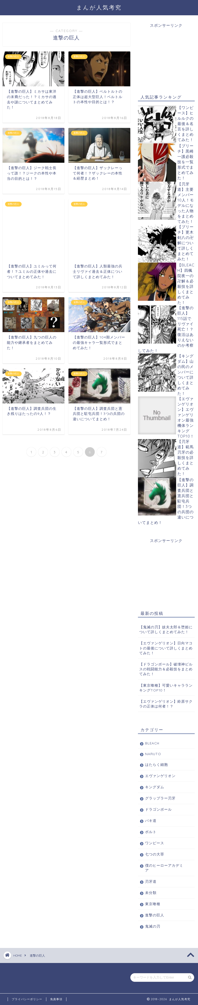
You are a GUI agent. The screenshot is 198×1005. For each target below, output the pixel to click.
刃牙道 (151, 881)
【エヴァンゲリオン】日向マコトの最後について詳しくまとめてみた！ (166, 648)
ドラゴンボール (158, 809)
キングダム (154, 787)
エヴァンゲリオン (160, 775)
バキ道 (151, 820)
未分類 (151, 892)
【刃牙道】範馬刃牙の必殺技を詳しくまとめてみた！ (185, 457)
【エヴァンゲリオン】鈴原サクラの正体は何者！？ (166, 703)
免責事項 (56, 999)
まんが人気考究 (99, 7)
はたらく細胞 (156, 764)
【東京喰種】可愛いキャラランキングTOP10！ (166, 687)
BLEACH (152, 743)
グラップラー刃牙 (160, 798)
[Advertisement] (166, 53)
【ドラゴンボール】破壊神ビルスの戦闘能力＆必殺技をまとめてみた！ (166, 669)
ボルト (151, 832)
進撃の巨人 (154, 915)
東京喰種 (152, 904)
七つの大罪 (154, 854)
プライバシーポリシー (27, 999)
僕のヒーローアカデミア (164, 867)
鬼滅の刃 (152, 926)
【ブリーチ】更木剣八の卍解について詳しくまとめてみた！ (185, 242)
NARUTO (153, 754)
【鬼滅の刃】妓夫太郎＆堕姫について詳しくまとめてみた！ (166, 629)
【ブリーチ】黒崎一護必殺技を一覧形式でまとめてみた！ (185, 161)
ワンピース (154, 843)
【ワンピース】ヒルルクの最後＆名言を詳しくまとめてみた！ (185, 123)
